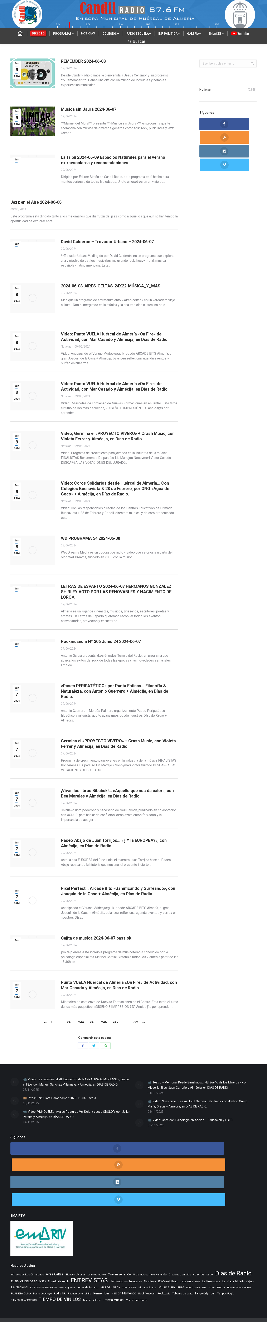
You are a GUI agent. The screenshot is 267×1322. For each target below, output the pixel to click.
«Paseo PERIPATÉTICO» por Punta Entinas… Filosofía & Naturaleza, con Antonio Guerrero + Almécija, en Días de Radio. (114, 691)
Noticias (66, 346)
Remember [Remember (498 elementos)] (101, 1260)
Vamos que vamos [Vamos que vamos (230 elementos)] (136, 1266)
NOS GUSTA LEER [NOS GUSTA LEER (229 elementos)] (196, 1253)
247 (115, 1022)
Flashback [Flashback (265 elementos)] (150, 1247)
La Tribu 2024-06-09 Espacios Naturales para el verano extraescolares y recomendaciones (113, 160)
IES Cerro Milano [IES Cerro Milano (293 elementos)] (168, 1247)
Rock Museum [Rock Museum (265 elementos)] (146, 1260)
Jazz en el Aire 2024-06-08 (36, 202)
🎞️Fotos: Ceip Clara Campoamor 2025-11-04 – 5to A (59, 1098)
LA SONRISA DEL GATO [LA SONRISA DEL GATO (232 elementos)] (43, 1253)
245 (92, 1022)
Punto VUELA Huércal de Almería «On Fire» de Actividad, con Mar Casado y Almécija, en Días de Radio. (119, 985)
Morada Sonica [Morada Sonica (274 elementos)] (147, 1253)
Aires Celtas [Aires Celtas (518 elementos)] (54, 1241)
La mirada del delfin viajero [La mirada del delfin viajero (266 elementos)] (238, 1247)
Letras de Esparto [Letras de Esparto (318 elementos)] (87, 1253)
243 (69, 1022)
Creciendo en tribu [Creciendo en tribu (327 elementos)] (180, 1240)
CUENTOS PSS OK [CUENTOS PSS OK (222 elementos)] (203, 1240)
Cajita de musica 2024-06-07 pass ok (96, 938)
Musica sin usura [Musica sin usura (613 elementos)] (171, 1254)
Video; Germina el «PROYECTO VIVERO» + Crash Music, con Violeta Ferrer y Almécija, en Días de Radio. (118, 436)
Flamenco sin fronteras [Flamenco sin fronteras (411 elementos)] (126, 1248)
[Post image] (14, 1082)
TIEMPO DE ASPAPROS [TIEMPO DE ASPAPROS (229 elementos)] (24, 1266)
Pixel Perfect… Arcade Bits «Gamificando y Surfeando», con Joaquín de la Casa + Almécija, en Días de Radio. (118, 891)
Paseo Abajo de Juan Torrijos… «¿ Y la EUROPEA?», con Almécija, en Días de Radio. (114, 843)
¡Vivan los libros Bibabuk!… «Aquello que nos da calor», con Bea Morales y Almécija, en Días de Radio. (117, 793)
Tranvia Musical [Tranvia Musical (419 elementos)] (113, 1266)
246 (104, 1022)
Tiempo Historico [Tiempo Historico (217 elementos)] (92, 1266)
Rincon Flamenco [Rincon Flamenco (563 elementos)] (123, 1260)
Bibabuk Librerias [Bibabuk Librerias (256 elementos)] (75, 1240)
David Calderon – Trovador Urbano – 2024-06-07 (107, 241)
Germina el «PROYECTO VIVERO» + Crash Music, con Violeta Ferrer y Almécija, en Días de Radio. (118, 743)
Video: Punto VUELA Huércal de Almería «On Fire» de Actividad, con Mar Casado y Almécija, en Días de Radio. (115, 336)
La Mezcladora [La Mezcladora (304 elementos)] (211, 1247)
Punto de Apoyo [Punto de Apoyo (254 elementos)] (42, 1260)
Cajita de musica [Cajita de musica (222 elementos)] (97, 1240)
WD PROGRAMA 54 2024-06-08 (90, 538)
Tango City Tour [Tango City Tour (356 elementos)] (205, 1259)
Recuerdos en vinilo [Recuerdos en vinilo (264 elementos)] (79, 1260)
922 (135, 1022)
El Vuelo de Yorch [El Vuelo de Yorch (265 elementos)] (58, 1247)
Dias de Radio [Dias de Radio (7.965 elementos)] (233, 1239)
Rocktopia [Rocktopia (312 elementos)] (163, 1259)
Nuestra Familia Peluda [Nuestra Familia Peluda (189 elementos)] (239, 1254)
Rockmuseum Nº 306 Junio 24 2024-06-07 (101, 641)
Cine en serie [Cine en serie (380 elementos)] (116, 1240)
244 (81, 1022)
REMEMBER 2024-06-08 (83, 61)
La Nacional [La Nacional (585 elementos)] (19, 1254)
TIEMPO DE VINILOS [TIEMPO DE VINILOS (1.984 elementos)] (60, 1265)
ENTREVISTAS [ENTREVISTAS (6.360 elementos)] (89, 1246)
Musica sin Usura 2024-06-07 (88, 109)
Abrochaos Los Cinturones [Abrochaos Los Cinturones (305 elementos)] (27, 1240)
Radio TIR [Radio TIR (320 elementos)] (60, 1259)
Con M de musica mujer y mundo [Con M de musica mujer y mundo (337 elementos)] (147, 1240)
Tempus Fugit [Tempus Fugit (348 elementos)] (225, 1259)
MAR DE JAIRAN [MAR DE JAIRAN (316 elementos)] (110, 1253)
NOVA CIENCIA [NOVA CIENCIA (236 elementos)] (216, 1253)
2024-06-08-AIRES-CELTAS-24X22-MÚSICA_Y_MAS (110, 285)
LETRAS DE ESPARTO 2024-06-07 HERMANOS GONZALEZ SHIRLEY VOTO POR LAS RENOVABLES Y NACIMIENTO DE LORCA (116, 592)
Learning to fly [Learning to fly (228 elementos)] (67, 1253)
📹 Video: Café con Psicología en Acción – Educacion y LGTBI (190, 1120)
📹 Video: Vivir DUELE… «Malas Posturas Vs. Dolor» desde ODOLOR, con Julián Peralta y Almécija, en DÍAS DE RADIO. (76, 1114)
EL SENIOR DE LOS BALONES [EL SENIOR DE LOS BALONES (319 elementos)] (28, 1247)
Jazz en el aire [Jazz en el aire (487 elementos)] (190, 1248)
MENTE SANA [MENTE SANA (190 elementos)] (129, 1254)
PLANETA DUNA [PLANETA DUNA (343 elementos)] (21, 1259)
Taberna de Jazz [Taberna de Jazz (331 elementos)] (182, 1259)
